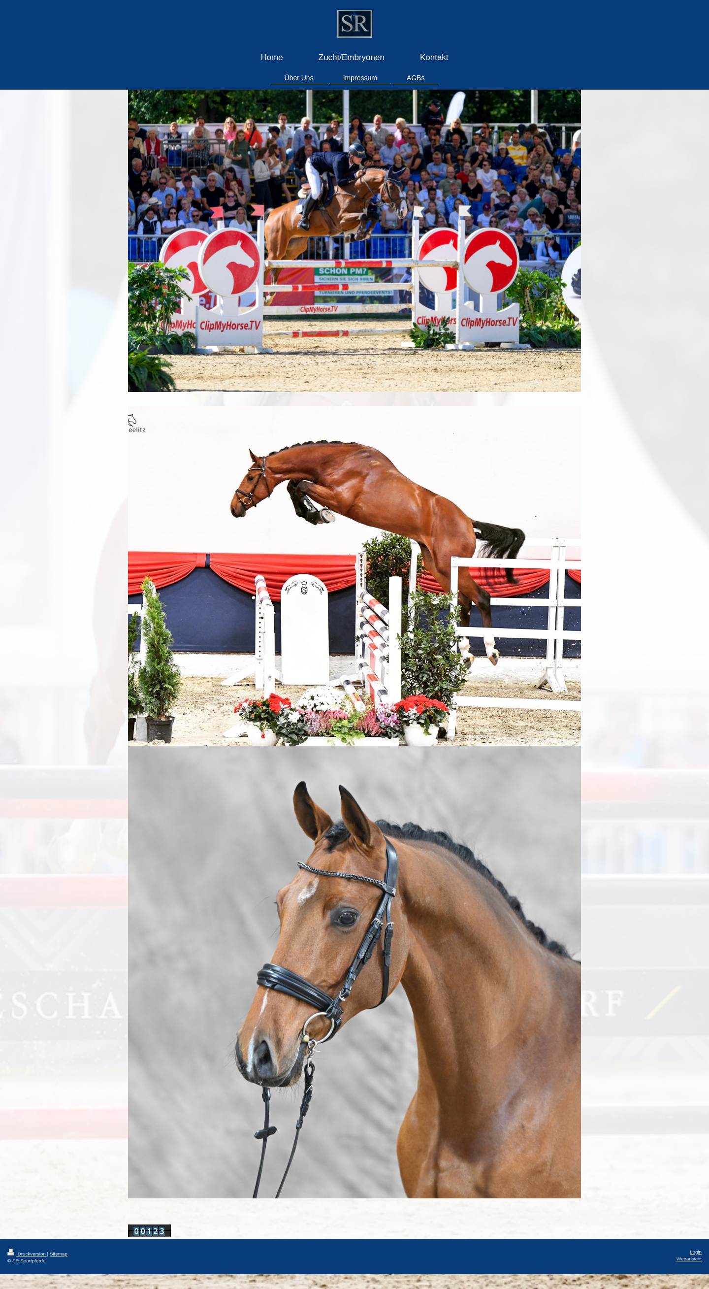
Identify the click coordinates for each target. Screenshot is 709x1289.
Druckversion (27, 1253)
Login (696, 1252)
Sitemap (58, 1253)
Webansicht (689, 1258)
